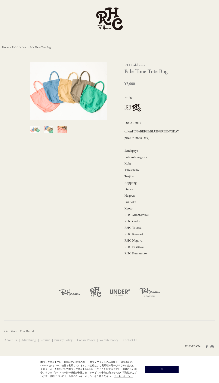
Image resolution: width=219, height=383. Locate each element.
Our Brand (27, 331)
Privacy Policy (63, 340)
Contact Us (130, 340)
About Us (11, 340)
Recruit (45, 340)
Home (5, 47)
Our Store (10, 331)
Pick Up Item (19, 47)
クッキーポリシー (123, 376)
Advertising (29, 340)
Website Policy (109, 340)
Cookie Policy (86, 340)
